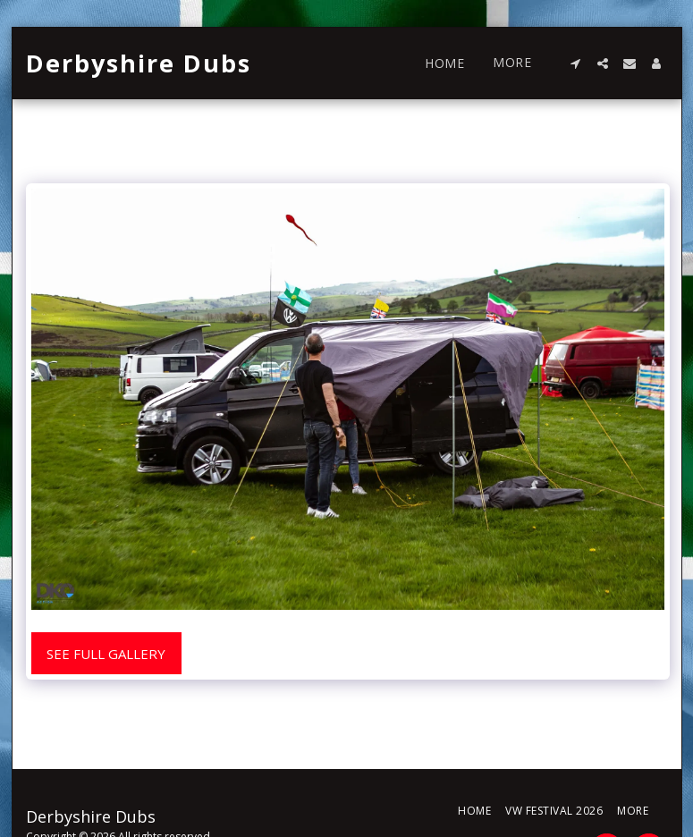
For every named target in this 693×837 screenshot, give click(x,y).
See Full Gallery (105, 654)
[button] (575, 63)
